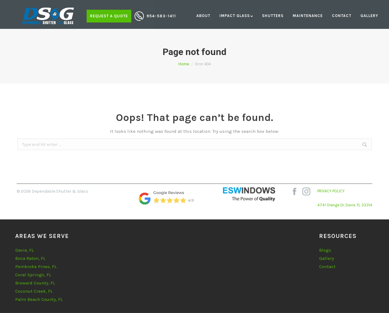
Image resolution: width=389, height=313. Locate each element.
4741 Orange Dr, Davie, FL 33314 (344, 205)
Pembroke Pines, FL (36, 266)
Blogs (325, 250)
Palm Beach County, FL (39, 299)
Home (183, 64)
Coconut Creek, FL (34, 291)
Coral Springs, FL (33, 274)
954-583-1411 (161, 16)
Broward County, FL (35, 283)
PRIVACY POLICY (331, 191)
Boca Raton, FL (30, 258)
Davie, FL (24, 250)
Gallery (326, 258)
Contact (327, 266)
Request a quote (109, 16)
